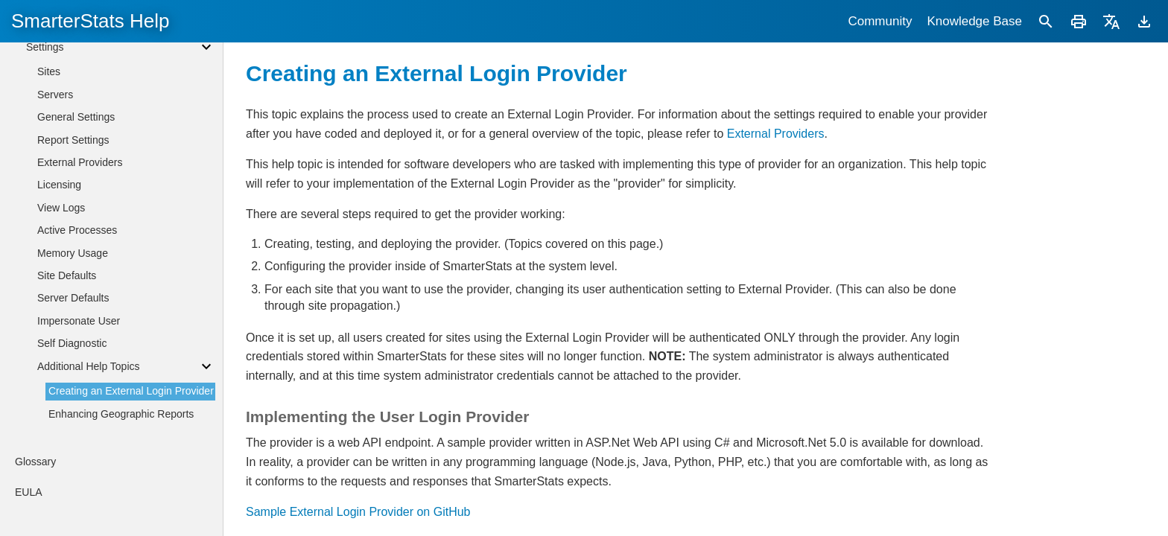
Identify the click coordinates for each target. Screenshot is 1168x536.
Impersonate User (78, 321)
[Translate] (1111, 21)
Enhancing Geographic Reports (121, 414)
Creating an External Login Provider (131, 391)
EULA (28, 492)
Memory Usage (72, 253)
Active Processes (77, 230)
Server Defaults (73, 298)
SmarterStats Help (90, 21)
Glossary (35, 462)
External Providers (776, 133)
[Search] (1045, 21)
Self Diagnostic (72, 343)
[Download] (1144, 21)
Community (880, 21)
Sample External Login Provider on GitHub (358, 511)
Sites (48, 71)
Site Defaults (66, 275)
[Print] (1078, 21)
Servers (55, 94)
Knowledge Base (974, 21)
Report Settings (73, 140)
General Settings (76, 117)
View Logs (61, 208)
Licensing (59, 185)
